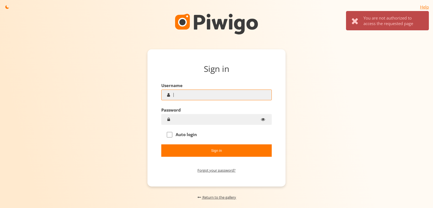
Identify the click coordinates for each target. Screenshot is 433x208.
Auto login (182, 134)
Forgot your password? (216, 170)
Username (172, 85)
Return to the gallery (216, 197)
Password (171, 110)
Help (424, 7)
